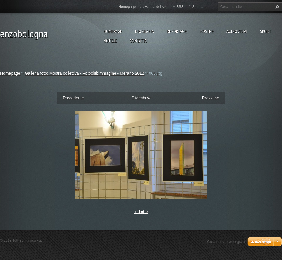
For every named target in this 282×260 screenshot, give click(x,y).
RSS (180, 7)
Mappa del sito (156, 7)
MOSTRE (206, 31)
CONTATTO (138, 41)
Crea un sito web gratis (226, 241)
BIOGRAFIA (144, 31)
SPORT (265, 31)
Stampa (198, 7)
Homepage (112, 31)
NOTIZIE (110, 41)
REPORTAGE (177, 31)
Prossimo (210, 98)
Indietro (141, 211)
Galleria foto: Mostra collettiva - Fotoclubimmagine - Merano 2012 (84, 73)
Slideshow (141, 98)
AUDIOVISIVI (236, 31)
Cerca (276, 6)
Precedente (73, 98)
